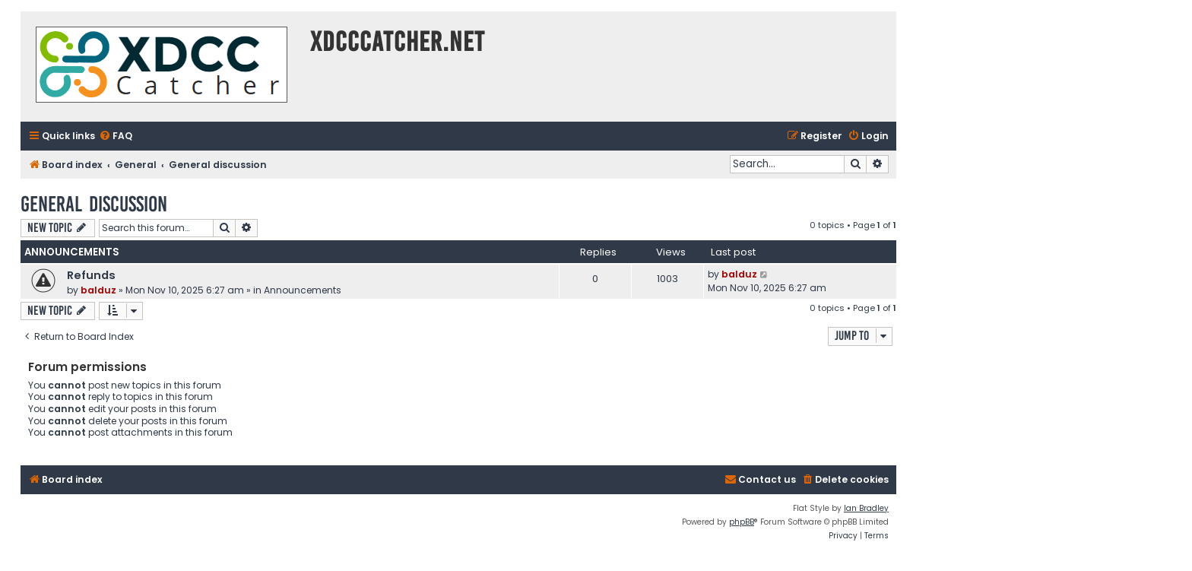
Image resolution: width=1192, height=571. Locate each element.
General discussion (94, 204)
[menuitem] (115, 136)
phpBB (741, 522)
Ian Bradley (866, 508)
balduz (98, 290)
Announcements (302, 290)
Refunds (91, 275)
